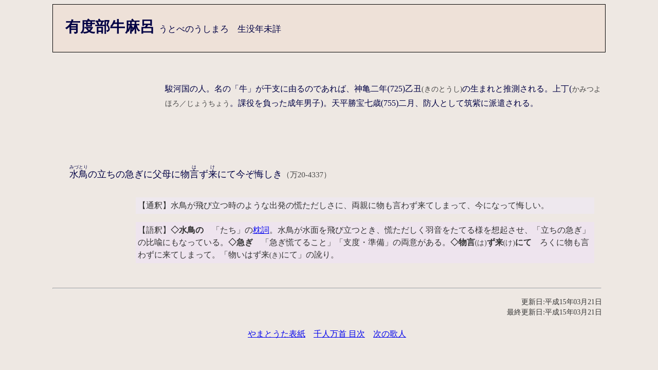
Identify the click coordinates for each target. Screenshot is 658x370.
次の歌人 (389, 333)
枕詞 (261, 230)
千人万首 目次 (339, 333)
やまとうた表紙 (276, 333)
